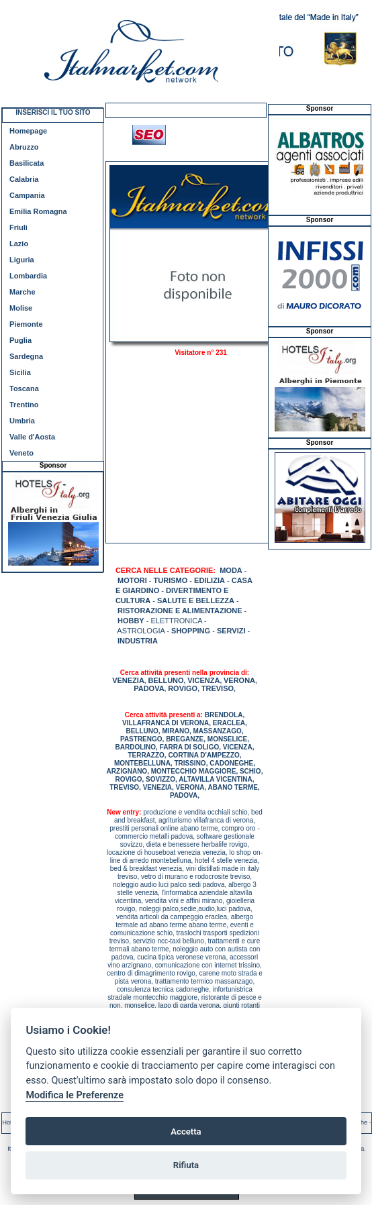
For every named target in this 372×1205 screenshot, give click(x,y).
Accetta (186, 1132)
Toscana (24, 388)
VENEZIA (128, 680)
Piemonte (26, 324)
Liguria (21, 260)
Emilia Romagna (38, 211)
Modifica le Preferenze (75, 1095)
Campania (27, 195)
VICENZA (203, 680)
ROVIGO (182, 688)
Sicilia (20, 372)
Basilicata (26, 163)
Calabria (23, 179)
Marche (22, 292)
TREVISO (217, 688)
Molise (20, 308)
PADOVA (149, 688)
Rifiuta (186, 1165)
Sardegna (26, 356)
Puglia (20, 340)
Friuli (18, 227)
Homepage (28, 131)
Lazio (18, 244)
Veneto (21, 453)
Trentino (23, 405)
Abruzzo (23, 147)
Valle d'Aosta (32, 437)
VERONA (239, 680)
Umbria (22, 421)
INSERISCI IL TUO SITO (52, 112)
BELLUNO (165, 680)
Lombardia (28, 276)
